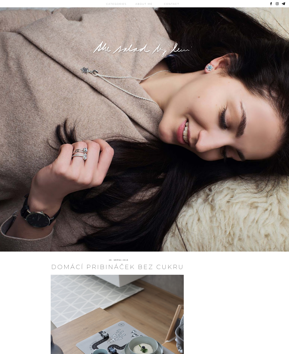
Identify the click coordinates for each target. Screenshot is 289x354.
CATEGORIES (116, 4)
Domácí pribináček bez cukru (117, 267)
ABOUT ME (144, 4)
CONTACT (172, 4)
